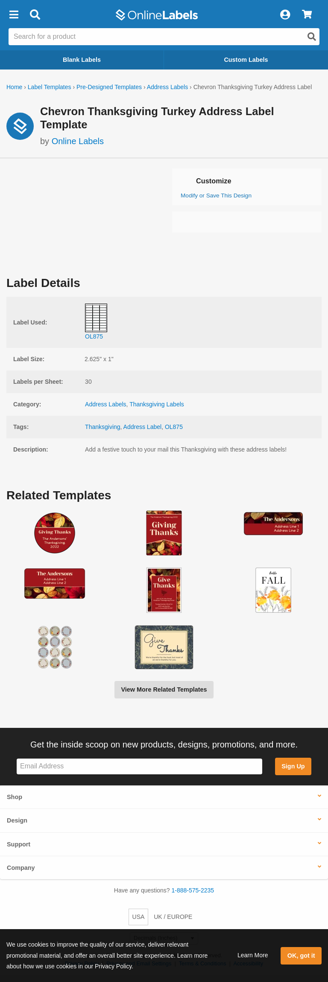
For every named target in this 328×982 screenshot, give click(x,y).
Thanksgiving (102, 426)
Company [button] (21, 867)
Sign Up (293, 766)
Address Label (142, 426)
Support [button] (18, 844)
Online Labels (78, 141)
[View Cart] (307, 14)
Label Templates (49, 87)
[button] (13, 15)
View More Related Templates (164, 689)
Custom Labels (246, 59)
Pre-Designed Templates (109, 87)
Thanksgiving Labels (156, 404)
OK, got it (301, 955)
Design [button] (17, 820)
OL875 (174, 426)
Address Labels (167, 87)
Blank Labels (82, 59)
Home (14, 87)
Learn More (252, 955)
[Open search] (311, 36)
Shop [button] (14, 797)
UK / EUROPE (173, 916)
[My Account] (285, 15)
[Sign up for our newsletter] (139, 766)
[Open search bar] (35, 15)
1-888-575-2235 (193, 890)
